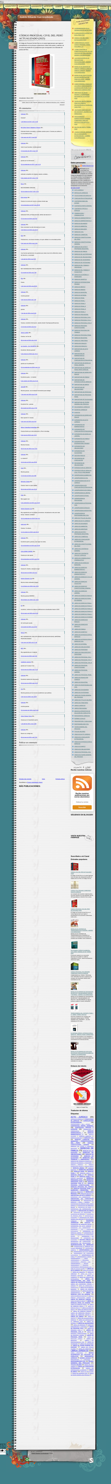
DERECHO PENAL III (80, 306)
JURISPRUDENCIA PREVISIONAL (79, 499)
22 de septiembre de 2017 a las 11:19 (31, 164)
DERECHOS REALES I (80, 343)
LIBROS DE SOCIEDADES (81, 689)
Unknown (23, 114)
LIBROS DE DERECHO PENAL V (83, 614)
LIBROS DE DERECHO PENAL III (83, 608)
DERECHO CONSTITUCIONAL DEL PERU (82, 238)
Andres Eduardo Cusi (26, 508)
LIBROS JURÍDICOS (79, 705)
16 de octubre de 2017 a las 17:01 (30, 191)
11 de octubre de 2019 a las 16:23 (30, 532)
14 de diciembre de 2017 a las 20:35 (30, 205)
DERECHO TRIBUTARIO (81, 340)
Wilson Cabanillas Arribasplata (29, 427)
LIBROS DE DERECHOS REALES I (81, 620)
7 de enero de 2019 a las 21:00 (29, 394)
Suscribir (82, 807)
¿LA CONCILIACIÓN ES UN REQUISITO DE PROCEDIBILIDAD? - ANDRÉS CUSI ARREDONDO (82, 61)
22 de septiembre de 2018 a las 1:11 (30, 367)
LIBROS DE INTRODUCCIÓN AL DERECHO (83, 635)
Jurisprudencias (92, 7)
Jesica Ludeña (24, 332)
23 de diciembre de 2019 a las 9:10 (30, 559)
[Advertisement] (44, 30)
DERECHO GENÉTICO (80, 279)
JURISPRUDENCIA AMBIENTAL (83, 475)
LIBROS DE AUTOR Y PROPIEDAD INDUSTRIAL (81, 532)
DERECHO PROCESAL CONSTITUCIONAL (80, 326)
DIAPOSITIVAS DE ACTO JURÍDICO (81, 349)
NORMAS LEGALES (79, 718)
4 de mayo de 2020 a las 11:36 (29, 642)
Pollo (22, 495)
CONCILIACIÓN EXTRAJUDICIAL (83, 198)
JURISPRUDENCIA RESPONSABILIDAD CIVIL (81, 514)
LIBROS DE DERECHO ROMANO (83, 617)
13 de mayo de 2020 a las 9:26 (29, 656)
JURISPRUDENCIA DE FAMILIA (83, 490)
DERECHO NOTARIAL (80, 295)
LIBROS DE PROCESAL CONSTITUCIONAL (81, 666)
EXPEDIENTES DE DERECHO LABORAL (82, 435)
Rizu (22, 278)
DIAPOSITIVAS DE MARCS (81, 384)
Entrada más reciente (25, 779)
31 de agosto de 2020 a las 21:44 (29, 710)
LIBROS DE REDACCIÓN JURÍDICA (81, 678)
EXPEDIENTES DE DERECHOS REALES (83, 416)
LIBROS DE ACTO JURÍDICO (82, 520)
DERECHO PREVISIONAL (81, 314)
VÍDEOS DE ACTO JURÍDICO (82, 734)
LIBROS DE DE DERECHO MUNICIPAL (81, 563)
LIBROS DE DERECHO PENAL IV (83, 611)
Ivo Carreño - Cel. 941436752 (28, 346)
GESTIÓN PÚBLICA (79, 455)
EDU (22, 235)
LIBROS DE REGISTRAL (81, 682)
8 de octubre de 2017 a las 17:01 (29, 178)
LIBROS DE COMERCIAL (81, 536)
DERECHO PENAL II (79, 303)
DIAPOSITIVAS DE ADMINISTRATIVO (79, 354)
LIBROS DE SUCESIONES (81, 692)
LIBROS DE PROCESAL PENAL (83, 674)
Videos (58, 7)
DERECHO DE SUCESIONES (82, 262)
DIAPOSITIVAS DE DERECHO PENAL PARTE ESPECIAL (82, 368)
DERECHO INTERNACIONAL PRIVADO (82, 283)
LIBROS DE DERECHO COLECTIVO (80, 582)
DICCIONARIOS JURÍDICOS (82, 407)
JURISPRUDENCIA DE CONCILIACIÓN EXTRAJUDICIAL (83, 486)
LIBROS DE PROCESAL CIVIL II (83, 660)
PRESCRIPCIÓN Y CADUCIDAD (83, 721)
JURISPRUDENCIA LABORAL (82, 493)
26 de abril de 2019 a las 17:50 (29, 408)
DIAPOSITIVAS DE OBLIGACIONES (79, 388)
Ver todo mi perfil (75, 187)
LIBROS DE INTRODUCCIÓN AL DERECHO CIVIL (83, 640)
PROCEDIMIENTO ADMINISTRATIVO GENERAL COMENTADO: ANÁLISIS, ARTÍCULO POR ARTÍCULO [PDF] (82, 120)
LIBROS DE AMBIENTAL (81, 526)
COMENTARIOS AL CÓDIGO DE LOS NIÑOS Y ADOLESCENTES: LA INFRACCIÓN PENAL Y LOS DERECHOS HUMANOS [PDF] (83, 86)
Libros (23, 7)
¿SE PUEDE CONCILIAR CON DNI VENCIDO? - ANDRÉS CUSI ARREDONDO (83, 111)
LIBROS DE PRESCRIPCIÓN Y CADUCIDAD (82, 653)
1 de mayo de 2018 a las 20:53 (29, 286)
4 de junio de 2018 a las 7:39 (28, 299)
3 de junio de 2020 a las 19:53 (29, 696)
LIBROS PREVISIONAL (80, 708)
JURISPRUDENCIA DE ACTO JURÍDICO (82, 481)
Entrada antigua (60, 779)
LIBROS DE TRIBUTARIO (81, 702)
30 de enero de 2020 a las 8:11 (29, 572)
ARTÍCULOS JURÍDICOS (81, 192)
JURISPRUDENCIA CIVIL (81, 478)
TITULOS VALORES (79, 731)
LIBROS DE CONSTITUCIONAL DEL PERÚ (82, 545)
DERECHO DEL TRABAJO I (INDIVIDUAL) (81, 266)
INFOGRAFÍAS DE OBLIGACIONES (79, 464)
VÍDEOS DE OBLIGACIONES (82, 749)
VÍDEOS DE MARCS (79, 746)
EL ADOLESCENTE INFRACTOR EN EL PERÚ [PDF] (83, 34)
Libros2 (67, 7)
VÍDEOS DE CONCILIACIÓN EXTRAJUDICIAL (82, 738)
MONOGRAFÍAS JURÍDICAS (82, 715)
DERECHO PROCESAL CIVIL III (83, 323)
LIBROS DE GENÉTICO (80, 632)
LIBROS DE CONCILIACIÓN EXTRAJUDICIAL (82, 540)
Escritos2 (103, 7)
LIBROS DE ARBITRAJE (81, 529)
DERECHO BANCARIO (80, 229)
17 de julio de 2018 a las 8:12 (28, 326)
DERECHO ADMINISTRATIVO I (82, 218)
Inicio (43, 779)
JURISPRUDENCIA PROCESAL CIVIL (82, 504)
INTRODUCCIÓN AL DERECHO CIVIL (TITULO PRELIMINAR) (82, 471)
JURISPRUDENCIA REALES (82, 507)
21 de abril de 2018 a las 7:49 (28, 272)
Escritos (36, 7)
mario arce (23, 524)
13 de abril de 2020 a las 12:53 (29, 626)
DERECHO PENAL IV (80, 309)
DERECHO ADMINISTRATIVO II (82, 220)
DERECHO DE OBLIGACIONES (83, 257)
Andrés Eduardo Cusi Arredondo (36, 17)
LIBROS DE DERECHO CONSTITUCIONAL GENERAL (82, 587)
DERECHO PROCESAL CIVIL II (82, 320)
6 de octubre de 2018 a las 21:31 (29, 381)
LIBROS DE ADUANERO (81, 523)
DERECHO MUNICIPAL (80, 292)
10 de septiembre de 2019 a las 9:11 (30, 518)
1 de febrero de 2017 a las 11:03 (29, 121)
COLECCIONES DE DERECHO (82, 195)
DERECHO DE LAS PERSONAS (83, 254)
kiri (21, 605)
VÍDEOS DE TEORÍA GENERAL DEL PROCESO (82, 755)
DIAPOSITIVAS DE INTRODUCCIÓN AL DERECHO (82, 380)
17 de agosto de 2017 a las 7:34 (29, 151)
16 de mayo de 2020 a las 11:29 (29, 683)
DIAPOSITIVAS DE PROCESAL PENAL (82, 395)
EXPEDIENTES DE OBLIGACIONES (79, 447)
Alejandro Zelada (25, 481)
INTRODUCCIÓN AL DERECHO (82, 467)
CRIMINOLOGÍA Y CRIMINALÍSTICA (79, 214)
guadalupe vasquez (26, 662)
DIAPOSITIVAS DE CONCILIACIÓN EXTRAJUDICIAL (83, 359)
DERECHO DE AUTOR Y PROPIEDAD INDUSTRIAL (81, 247)
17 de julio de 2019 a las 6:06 (28, 475)
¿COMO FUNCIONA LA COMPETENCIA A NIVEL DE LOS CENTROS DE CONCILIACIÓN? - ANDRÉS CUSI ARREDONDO (83, 52)
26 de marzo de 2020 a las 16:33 (29, 613)
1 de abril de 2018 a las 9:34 (28, 259)
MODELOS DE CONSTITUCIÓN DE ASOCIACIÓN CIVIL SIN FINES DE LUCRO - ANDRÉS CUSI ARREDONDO (83, 78)
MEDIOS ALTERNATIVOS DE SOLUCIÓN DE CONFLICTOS (82, 712)
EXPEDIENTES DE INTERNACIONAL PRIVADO (82, 442)
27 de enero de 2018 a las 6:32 (29, 218)
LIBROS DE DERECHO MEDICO (83, 595)
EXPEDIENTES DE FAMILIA (82, 438)
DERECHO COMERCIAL (81, 234)
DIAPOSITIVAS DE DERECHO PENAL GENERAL (82, 364)
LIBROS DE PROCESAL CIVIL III (83, 662)
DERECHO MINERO (79, 289)
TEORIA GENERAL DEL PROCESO (80, 727)
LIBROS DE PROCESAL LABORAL (81, 671)
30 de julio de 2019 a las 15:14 (29, 489)
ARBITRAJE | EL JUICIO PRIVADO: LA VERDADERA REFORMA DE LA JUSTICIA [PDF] (82, 95)
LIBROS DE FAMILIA (80, 629)
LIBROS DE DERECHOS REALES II (81, 625)
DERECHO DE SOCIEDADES (82, 259)
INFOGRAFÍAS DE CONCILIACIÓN (79, 459)
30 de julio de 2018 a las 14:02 (29, 340)
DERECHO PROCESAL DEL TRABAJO (82, 331)
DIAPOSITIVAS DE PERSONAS (82, 392)
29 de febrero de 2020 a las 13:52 (30, 599)
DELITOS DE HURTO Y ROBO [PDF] (82, 128)
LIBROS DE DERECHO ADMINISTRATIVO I (80, 568)
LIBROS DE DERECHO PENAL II (83, 606)
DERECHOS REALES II (80, 346)
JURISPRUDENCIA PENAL (81, 495)
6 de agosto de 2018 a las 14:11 (29, 353)
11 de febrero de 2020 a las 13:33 (30, 586)
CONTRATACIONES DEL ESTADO (81, 202)
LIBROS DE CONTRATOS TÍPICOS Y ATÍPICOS (81, 554)
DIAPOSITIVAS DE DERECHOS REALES (82, 373)
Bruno (22, 183)
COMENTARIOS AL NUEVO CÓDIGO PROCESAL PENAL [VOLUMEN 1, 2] (82, 44)
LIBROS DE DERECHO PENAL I (83, 603)
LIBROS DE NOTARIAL (80, 644)
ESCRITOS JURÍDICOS (80, 409)
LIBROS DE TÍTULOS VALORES (83, 700)
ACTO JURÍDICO (79, 190)
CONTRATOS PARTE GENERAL (83, 205)
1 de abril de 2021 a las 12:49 (28, 723)
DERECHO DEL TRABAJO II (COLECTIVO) (82, 271)
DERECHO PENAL (79, 298)
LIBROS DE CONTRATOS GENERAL (81, 549)
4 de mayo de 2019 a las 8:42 (28, 421)
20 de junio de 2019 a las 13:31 (29, 448)
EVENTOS (77, 412)
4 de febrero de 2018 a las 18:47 (29, 229)
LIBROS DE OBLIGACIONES (82, 647)
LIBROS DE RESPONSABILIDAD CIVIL (83, 686)
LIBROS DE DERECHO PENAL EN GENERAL (82, 599)
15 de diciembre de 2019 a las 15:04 (30, 545)
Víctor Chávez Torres (26, 716)
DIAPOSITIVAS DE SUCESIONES (83, 399)
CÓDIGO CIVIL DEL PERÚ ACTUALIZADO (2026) (81, 39)
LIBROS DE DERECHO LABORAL (80, 592)
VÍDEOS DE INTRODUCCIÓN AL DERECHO (83, 742)
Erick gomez (24, 197)
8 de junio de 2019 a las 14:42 (29, 435)
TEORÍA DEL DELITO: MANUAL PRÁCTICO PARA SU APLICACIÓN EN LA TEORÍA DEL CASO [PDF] (83, 104)
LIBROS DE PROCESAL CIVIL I (82, 657)
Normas (47, 7)
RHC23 (23, 632)
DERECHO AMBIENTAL (80, 226)
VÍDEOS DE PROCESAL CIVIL (82, 752)
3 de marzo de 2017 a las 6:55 (29, 137)
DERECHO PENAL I (79, 300)
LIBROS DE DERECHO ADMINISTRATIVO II (80, 573)
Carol (22, 468)
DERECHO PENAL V (80, 311)
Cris (22, 689)
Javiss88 (23, 386)
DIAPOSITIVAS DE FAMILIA (81, 377)
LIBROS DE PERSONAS (81, 649)
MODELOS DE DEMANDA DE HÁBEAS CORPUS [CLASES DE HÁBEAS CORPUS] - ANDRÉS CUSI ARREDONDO (83, 69)
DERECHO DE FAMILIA (80, 251)
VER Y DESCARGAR (40, 94)
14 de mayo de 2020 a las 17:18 (29, 669)
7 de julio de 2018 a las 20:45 (28, 313)
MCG (22, 648)
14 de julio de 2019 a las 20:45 (29, 462)
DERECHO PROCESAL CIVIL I (53, 102)
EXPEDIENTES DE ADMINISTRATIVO (79, 425)
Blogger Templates (27, 1459)
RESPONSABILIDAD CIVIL (81, 724)
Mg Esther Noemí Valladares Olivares (30, 127)
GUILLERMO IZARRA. (27, 551)
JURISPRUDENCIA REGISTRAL (83, 510)
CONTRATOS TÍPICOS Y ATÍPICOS (81, 209)
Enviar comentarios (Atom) (34, 782)
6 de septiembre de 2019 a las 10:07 (30, 502)
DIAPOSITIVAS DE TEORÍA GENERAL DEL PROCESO (81, 403)
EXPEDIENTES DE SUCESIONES (79, 451)
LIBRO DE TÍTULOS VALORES (82, 518)
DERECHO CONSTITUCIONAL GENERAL (82, 243)
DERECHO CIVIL (41, 102)
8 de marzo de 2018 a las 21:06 (29, 243)
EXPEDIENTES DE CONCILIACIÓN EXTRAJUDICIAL (83, 430)
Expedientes (78, 7)
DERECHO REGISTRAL (80, 337)
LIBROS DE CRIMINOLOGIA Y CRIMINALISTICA (82, 559)
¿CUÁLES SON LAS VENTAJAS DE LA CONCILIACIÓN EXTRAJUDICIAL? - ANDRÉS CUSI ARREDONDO (83, 134)
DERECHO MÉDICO (79, 287)
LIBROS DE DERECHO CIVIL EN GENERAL (83, 577)
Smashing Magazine (91, 1460)
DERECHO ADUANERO (80, 223)
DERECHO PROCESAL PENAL (82, 335)
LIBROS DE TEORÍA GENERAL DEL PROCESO (82, 696)
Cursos (10, 7)
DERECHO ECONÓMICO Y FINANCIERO (81, 275)
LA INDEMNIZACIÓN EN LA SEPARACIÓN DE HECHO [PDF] (83, 29)
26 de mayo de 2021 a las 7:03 (29, 737)
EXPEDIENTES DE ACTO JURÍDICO (81, 421)
